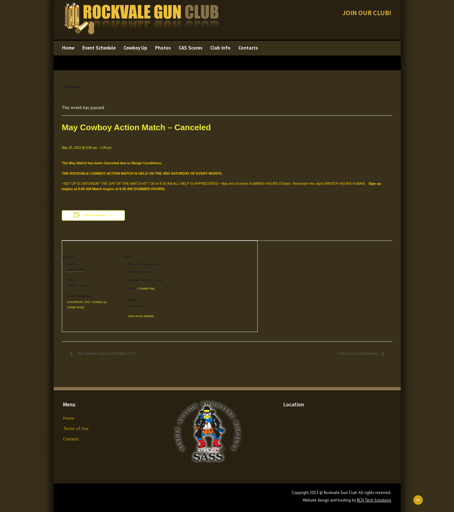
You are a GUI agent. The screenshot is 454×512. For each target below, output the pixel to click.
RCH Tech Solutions (374, 500)
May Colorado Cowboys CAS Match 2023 (105, 353)
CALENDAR (75, 302)
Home (68, 418)
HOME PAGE (75, 307)
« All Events (70, 87)
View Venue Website (141, 316)
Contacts (71, 439)
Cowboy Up (99, 302)
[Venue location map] (216, 284)
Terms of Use (76, 428)
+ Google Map (145, 288)
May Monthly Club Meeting (359, 353)
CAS (87, 302)
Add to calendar (94, 215)
